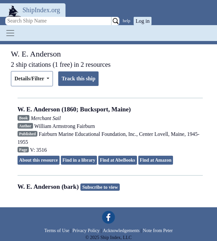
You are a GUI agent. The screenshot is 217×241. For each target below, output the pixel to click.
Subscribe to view (100, 187)
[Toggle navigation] (10, 33)
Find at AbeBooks (117, 160)
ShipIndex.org (41, 10)
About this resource (38, 160)
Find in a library (79, 160)
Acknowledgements (121, 230)
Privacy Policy (86, 230)
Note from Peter (158, 230)
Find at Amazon (156, 160)
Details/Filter (30, 78)
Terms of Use (56, 230)
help (126, 20)
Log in (143, 21)
